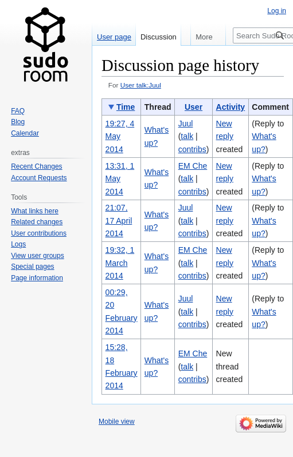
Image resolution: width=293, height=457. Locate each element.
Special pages (32, 267)
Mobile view (117, 422)
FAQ (18, 111)
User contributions (39, 233)
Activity (230, 107)
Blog (18, 122)
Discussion (158, 37)
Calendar (25, 133)
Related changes (36, 222)
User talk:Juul (140, 85)
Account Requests (39, 178)
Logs (18, 244)
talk (187, 136)
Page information (37, 278)
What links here (34, 211)
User (193, 107)
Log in (276, 11)
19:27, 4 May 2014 (120, 136)
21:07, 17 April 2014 (119, 220)
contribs (192, 149)
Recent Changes (36, 166)
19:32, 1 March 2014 (120, 262)
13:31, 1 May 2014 (120, 178)
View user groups (37, 256)
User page (114, 37)
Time (125, 107)
